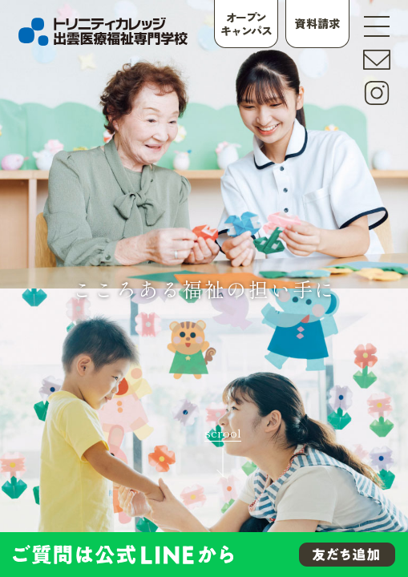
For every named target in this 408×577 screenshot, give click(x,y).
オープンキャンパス (245, 23)
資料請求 (317, 23)
